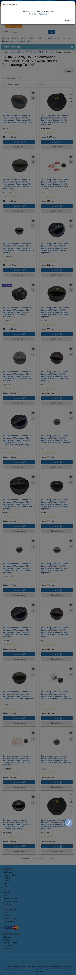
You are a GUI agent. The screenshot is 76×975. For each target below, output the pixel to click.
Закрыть (68, 21)
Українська (42, 14)
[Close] (72, 4)
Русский (32, 14)
